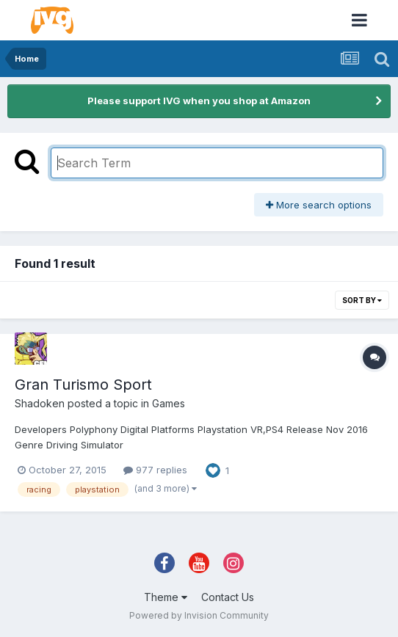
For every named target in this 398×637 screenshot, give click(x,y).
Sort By (362, 300)
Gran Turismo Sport (83, 384)
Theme (165, 597)
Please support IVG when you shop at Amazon (199, 100)
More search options (319, 205)
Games (168, 403)
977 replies (155, 470)
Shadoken (40, 403)
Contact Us (227, 597)
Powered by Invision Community (199, 615)
